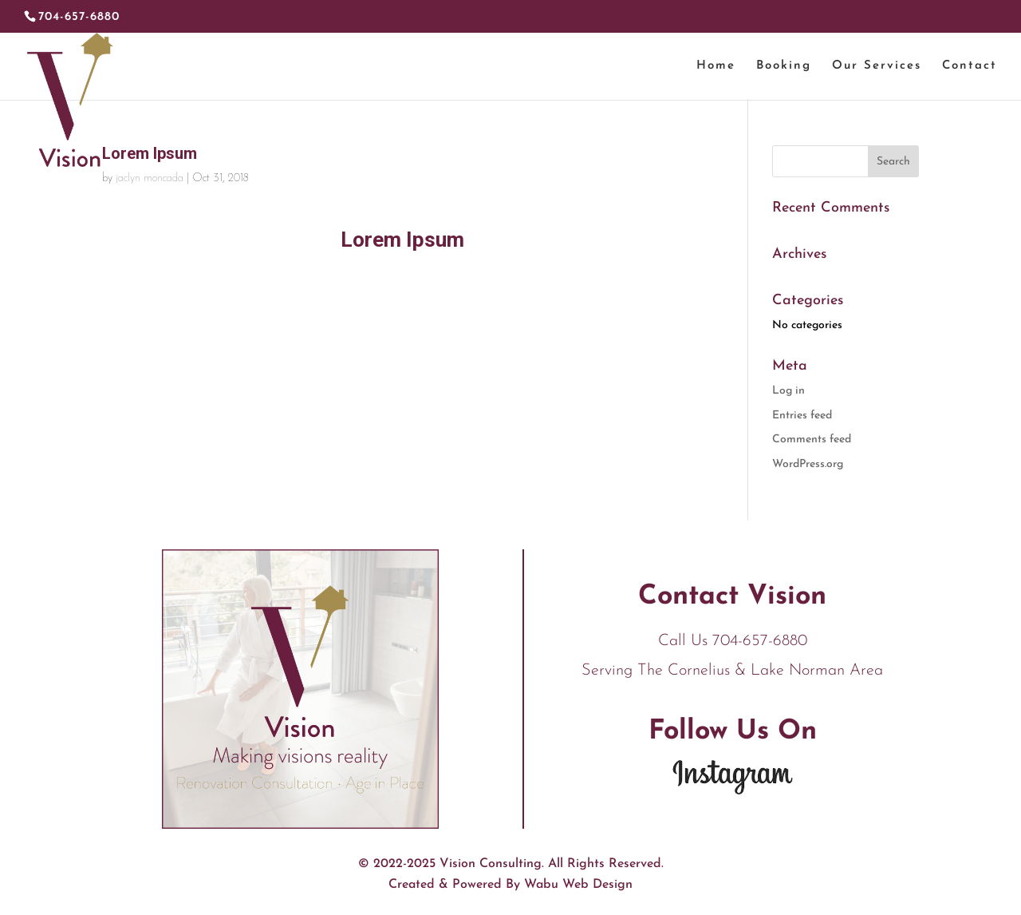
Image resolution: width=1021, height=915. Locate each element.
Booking (783, 66)
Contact (969, 66)
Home (715, 66)
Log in (788, 391)
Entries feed (802, 416)
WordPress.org (807, 464)
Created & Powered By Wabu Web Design (510, 884)
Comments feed (811, 440)
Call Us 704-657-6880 (732, 641)
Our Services (876, 66)
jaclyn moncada (149, 178)
